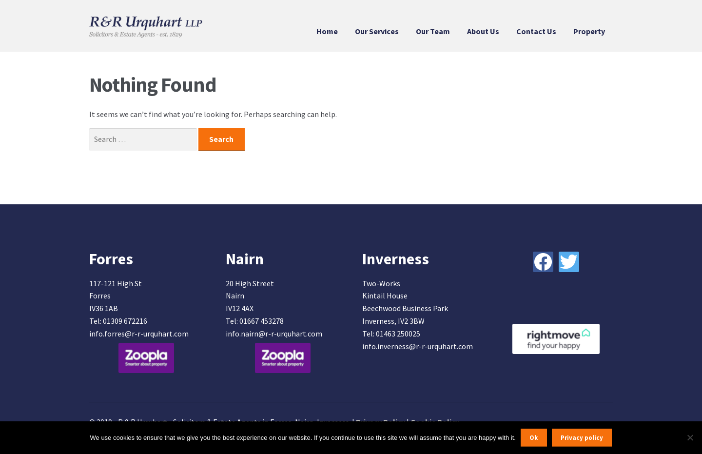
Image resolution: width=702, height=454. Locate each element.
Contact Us (536, 31)
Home (327, 31)
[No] (690, 437)
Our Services (377, 31)
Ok (533, 438)
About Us (483, 31)
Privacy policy (582, 438)
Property (589, 31)
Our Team (433, 31)
